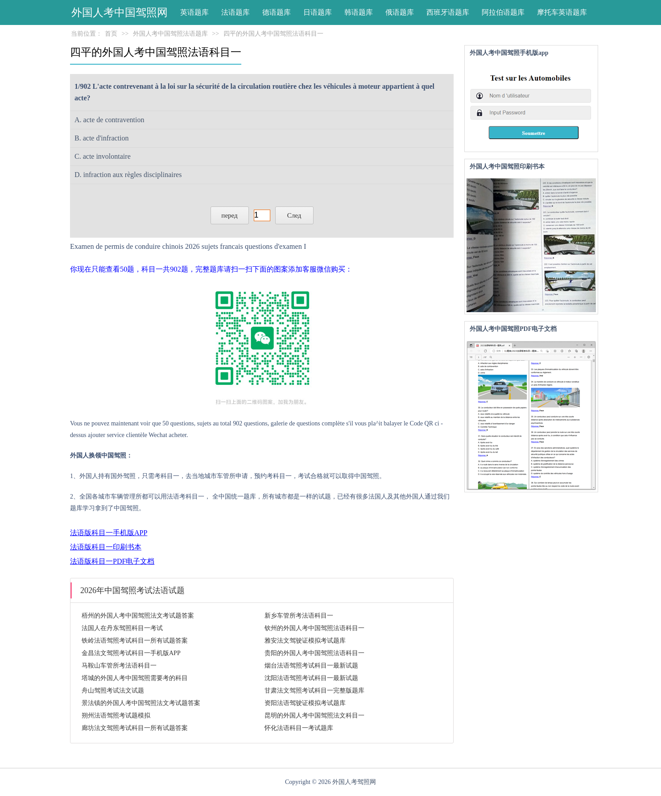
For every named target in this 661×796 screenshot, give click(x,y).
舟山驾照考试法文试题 (113, 690)
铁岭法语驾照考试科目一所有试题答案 (135, 640)
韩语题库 (358, 12)
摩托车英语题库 (562, 12)
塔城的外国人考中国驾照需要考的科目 (135, 678)
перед (229, 215)
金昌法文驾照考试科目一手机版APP (131, 653)
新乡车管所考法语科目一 (298, 615)
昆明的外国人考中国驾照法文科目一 (314, 715)
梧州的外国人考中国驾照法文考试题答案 (138, 615)
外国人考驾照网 (354, 782)
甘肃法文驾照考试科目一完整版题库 (314, 690)
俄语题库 (399, 12)
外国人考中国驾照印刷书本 (507, 166)
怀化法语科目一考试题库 (298, 728)
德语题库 (276, 12)
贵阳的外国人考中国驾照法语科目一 (314, 653)
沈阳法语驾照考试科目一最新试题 (311, 678)
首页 (111, 33)
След (294, 215)
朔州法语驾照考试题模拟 (116, 715)
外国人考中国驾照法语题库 (170, 33)
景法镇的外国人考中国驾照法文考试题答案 (141, 703)
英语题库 (194, 12)
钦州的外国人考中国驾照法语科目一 (314, 628)
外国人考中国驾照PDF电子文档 (513, 329)
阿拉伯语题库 (503, 12)
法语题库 (235, 12)
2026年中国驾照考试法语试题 (132, 590)
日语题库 (317, 12)
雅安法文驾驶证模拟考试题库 (305, 640)
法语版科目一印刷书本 (105, 547)
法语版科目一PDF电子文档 (112, 561)
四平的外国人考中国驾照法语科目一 (273, 33)
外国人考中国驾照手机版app (509, 52)
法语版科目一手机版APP (108, 532)
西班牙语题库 (447, 12)
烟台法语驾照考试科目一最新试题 (311, 665)
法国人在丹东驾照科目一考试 (122, 628)
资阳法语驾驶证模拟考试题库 (305, 703)
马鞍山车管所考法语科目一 (119, 665)
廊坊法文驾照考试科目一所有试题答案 (135, 728)
